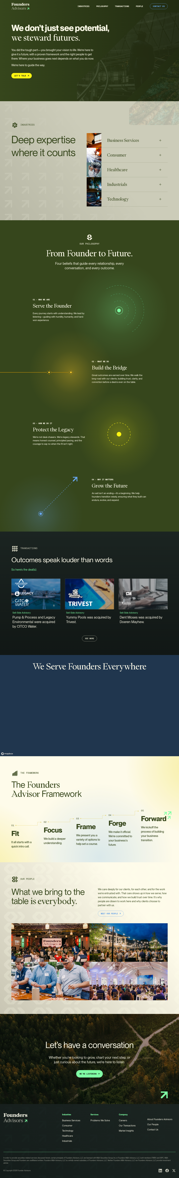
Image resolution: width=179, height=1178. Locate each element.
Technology (67, 1130)
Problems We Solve (100, 1120)
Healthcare (67, 1136)
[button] (127, 141)
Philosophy (102, 7)
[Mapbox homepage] (7, 753)
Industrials (67, 1141)
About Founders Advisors (159, 1119)
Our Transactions (127, 1125)
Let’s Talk (22, 76)
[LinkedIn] (160, 1170)
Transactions (122, 7)
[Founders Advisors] (20, 6)
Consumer (67, 1125)
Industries (84, 7)
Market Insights (126, 1130)
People (139, 7)
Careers (123, 1120)
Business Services (71, 1120)
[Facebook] (167, 1170)
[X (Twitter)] (174, 1170)
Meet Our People (111, 913)
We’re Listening (90, 1074)
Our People (153, 1124)
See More (89, 639)
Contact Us (159, 7)
